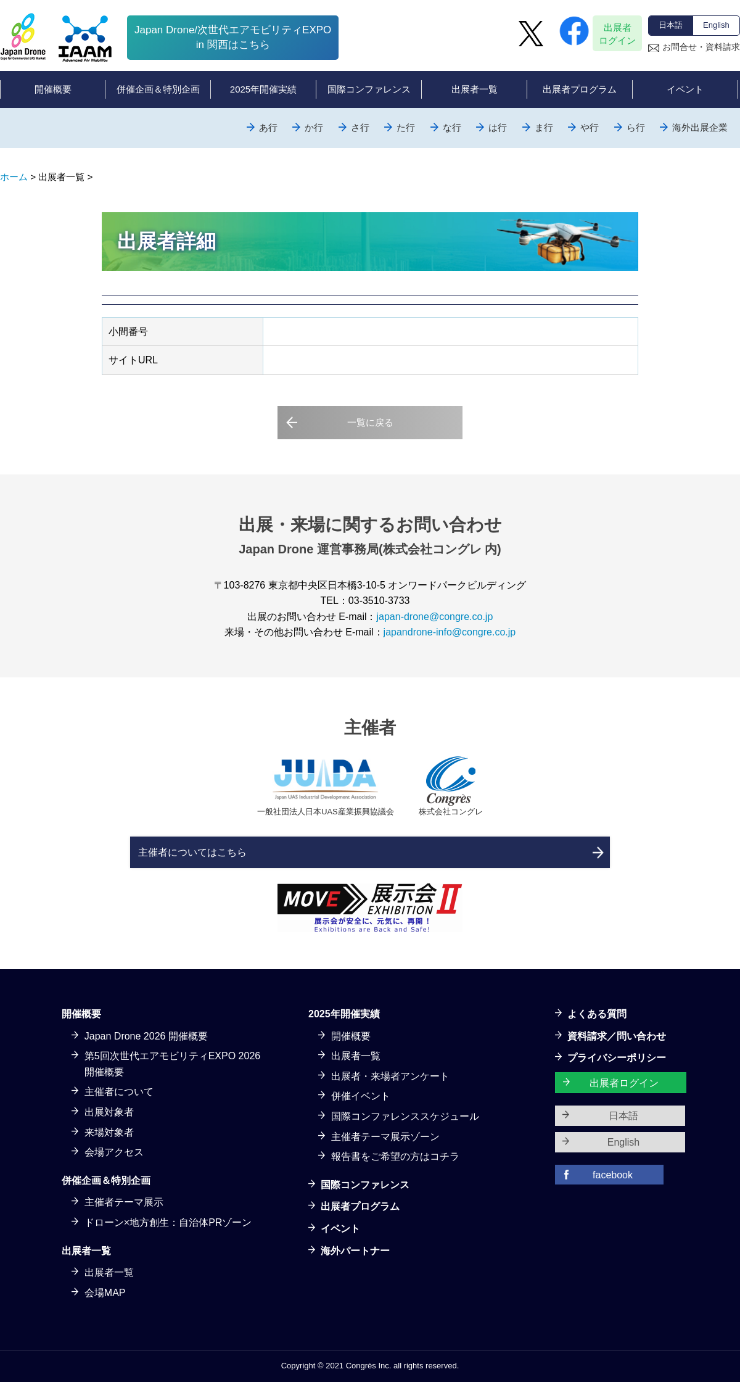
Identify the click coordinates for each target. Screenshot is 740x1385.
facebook (613, 1177)
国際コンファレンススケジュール (405, 1119)
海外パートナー (355, 1253)
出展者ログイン (617, 34)
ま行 (544, 127)
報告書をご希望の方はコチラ (395, 1159)
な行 (452, 127)
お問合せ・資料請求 (701, 47)
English (716, 25)
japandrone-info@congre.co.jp (450, 629)
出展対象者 (109, 1115)
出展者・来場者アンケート (390, 1078)
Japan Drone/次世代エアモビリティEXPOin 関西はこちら (232, 37)
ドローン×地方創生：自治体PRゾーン (168, 1225)
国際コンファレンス (365, 1187)
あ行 (268, 127)
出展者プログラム (360, 1209)
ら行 (636, 127)
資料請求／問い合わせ (616, 1038)
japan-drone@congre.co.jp (434, 613)
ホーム (14, 177)
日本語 (671, 25)
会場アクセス (114, 1155)
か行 (314, 127)
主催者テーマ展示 (123, 1205)
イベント (340, 1231)
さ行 (360, 127)
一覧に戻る (370, 423)
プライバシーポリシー (616, 1061)
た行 (406, 127)
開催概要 (351, 1038)
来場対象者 (109, 1135)
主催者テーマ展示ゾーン (385, 1139)
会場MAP (105, 1295)
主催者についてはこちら (248, 850)
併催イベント (360, 1099)
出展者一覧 (109, 1275)
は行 (497, 127)
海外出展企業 (700, 127)
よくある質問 (597, 1017)
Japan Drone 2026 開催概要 (146, 1038)
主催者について (119, 1094)
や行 (589, 127)
